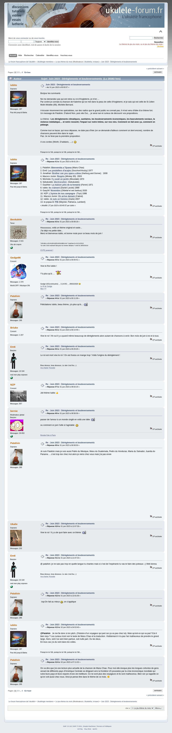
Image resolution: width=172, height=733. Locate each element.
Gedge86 (15, 257)
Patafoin (15, 296)
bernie (14, 411)
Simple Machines (89, 726)
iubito (13, 85)
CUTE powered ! (46, 250)
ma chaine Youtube (47, 368)
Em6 (13, 346)
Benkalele (16, 219)
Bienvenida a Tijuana (61, 167)
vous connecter (22, 38)
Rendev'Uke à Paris (48, 435)
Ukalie (14, 524)
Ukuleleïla (88, 62)
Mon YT (43, 289)
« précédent (151, 69)
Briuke (14, 327)
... (21, 72)
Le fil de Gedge (46, 286)
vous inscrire (39, 38)
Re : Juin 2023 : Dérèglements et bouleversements (70, 159)
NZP (12, 384)
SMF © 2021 (77, 726)
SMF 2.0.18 (67, 726)
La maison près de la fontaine (66, 185)
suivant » (160, 69)
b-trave (95, 62)
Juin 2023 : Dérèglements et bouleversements (68, 84)
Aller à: (127, 708)
